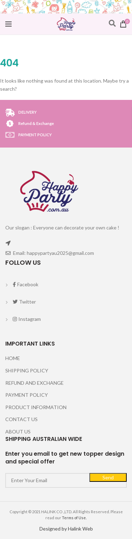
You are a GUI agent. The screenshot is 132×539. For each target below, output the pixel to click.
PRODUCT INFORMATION (36, 407)
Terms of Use (74, 517)
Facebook (25, 284)
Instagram (26, 319)
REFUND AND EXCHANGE (34, 383)
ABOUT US (18, 432)
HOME (12, 358)
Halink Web (80, 529)
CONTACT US (21, 419)
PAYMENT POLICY (26, 395)
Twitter (24, 302)
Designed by (53, 529)
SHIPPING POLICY (26, 370)
